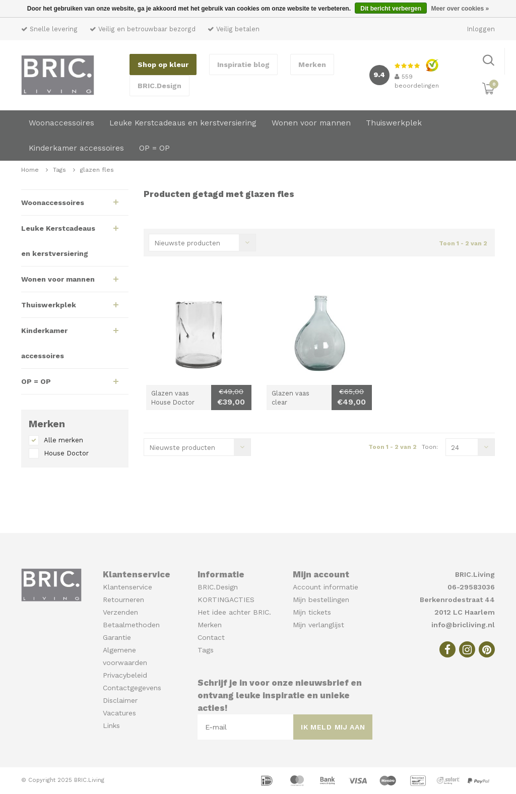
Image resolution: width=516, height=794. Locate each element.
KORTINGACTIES (226, 600)
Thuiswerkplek (394, 122)
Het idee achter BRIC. (234, 612)
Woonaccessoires (61, 122)
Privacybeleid (125, 675)
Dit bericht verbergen (390, 8)
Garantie (117, 637)
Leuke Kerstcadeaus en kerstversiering (182, 122)
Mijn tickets (312, 612)
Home (30, 169)
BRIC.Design (159, 86)
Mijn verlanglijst (318, 625)
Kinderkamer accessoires (76, 148)
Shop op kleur (163, 64)
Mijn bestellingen (321, 600)
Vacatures (119, 713)
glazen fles (97, 169)
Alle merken (63, 440)
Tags (59, 169)
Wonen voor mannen (311, 122)
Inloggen (481, 29)
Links (111, 725)
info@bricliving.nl (463, 625)
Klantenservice (127, 587)
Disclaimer (120, 700)
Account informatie (325, 587)
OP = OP (154, 148)
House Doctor (66, 453)
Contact (211, 637)
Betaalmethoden (131, 625)
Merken (312, 64)
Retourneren (123, 600)
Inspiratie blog (243, 64)
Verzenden (120, 612)
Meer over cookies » (460, 8)
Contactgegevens (132, 688)
